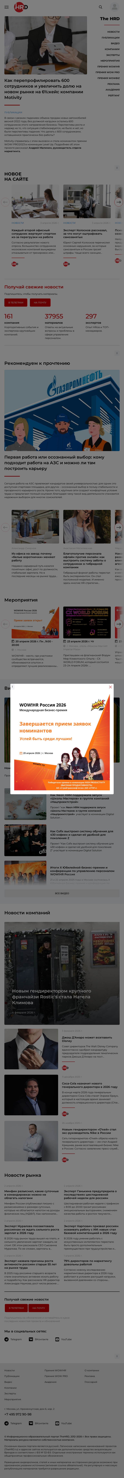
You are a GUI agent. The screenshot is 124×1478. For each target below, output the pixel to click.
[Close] (110, 687)
